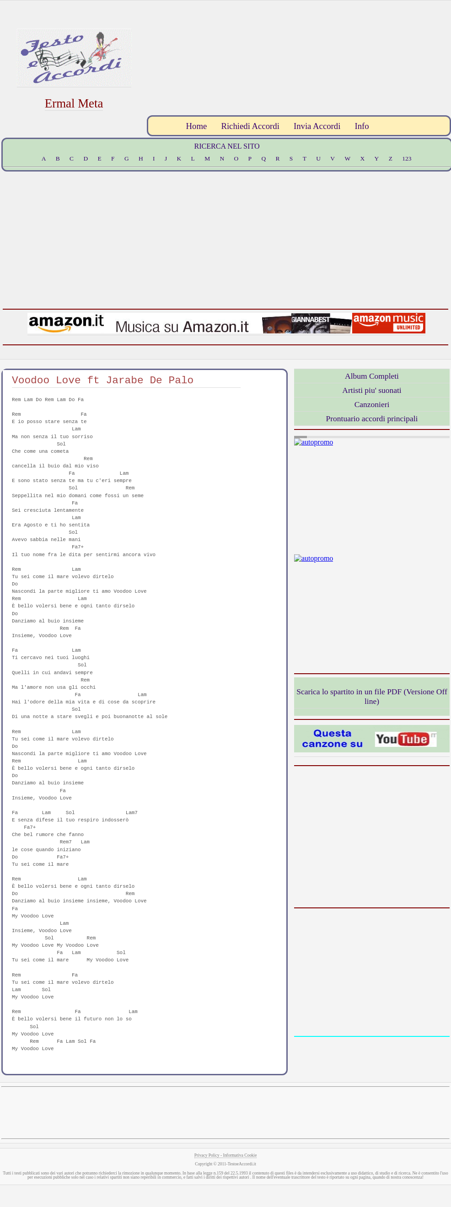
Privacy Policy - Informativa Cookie (225, 1155)
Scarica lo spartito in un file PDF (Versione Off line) (371, 696)
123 (406, 158)
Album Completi (372, 376)
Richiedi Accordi (250, 126)
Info (361, 126)
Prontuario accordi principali (372, 418)
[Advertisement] (391, 56)
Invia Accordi (317, 126)
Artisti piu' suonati (371, 390)
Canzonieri (372, 404)
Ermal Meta (74, 103)
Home (196, 126)
